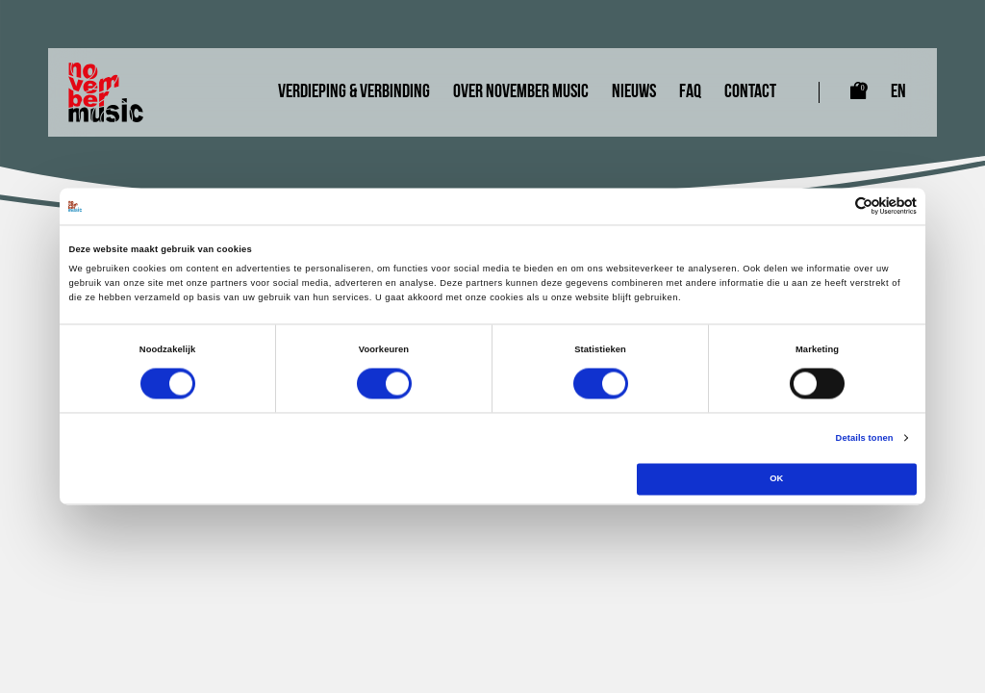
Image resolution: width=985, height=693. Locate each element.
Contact (750, 92)
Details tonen (865, 438)
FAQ (690, 92)
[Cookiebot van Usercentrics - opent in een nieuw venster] (832, 206)
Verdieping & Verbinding (354, 92)
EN (898, 92)
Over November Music (521, 92)
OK (776, 479)
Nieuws (634, 92)
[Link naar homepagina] (105, 92)
